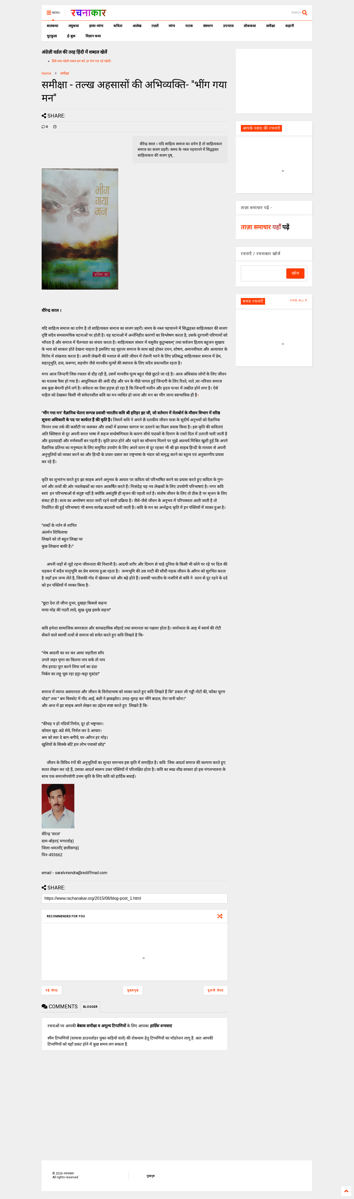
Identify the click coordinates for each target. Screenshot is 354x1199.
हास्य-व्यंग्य (96, 26)
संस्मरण (208, 26)
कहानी (289, 26)
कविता (117, 26)
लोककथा (250, 26)
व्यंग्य (172, 26)
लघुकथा (73, 26)
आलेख (137, 26)
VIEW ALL (298, 300)
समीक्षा (270, 26)
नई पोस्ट (51, 990)
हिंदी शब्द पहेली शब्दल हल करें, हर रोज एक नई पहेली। (81, 61)
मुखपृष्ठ (151, 1176)
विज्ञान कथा (93, 36)
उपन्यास (228, 26)
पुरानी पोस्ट (216, 990)
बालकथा (52, 26)
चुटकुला (52, 36)
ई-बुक (71, 36)
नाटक (189, 26)
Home (46, 73)
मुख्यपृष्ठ (133, 990)
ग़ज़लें (154, 26)
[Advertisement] (274, 81)
